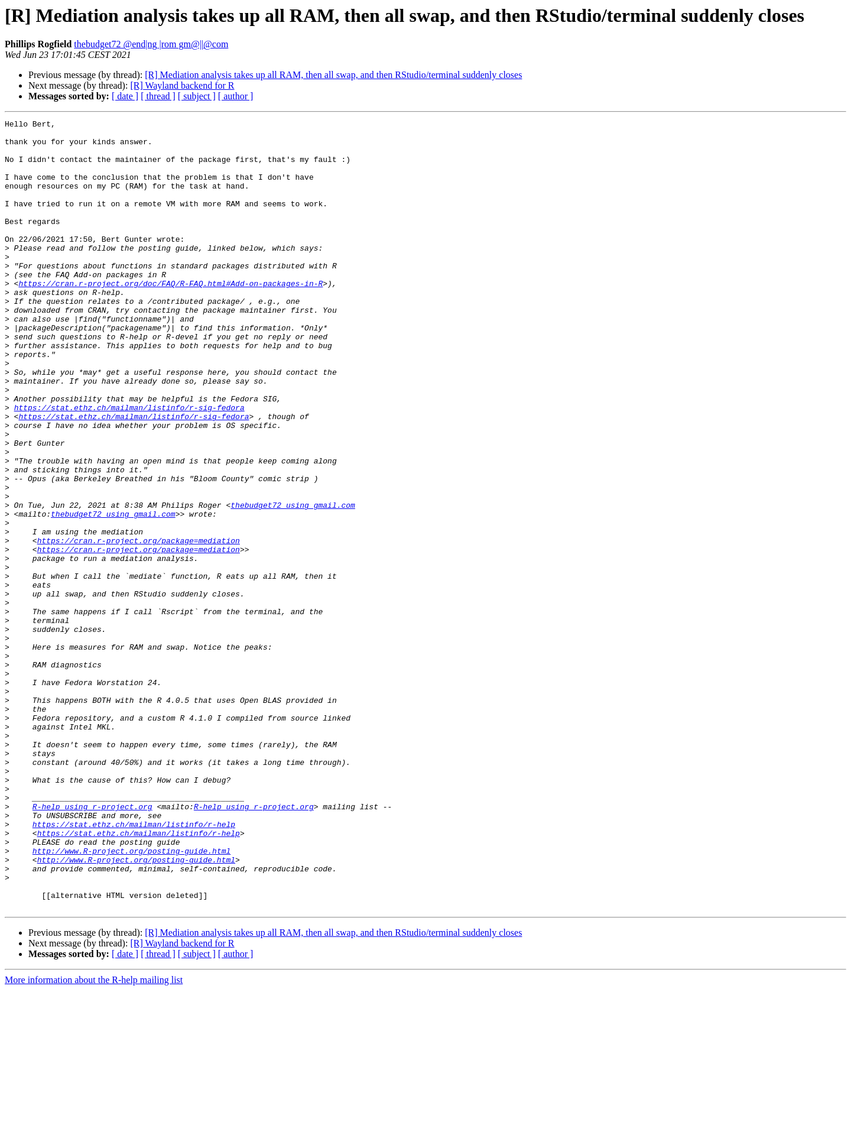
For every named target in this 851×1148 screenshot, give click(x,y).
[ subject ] (197, 96)
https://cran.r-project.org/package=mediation (138, 625)
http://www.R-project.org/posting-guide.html (131, 998)
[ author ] (236, 96)
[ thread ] (158, 96)
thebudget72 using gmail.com (292, 583)
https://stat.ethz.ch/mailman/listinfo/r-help (134, 966)
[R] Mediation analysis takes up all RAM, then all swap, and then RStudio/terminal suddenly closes (333, 75)
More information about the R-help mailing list (94, 1138)
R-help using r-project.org (92, 944)
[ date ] (125, 96)
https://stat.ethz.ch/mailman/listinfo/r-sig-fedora (129, 466)
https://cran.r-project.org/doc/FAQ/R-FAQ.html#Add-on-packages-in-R (170, 317)
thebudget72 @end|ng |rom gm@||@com (151, 44)
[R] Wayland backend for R (182, 85)
